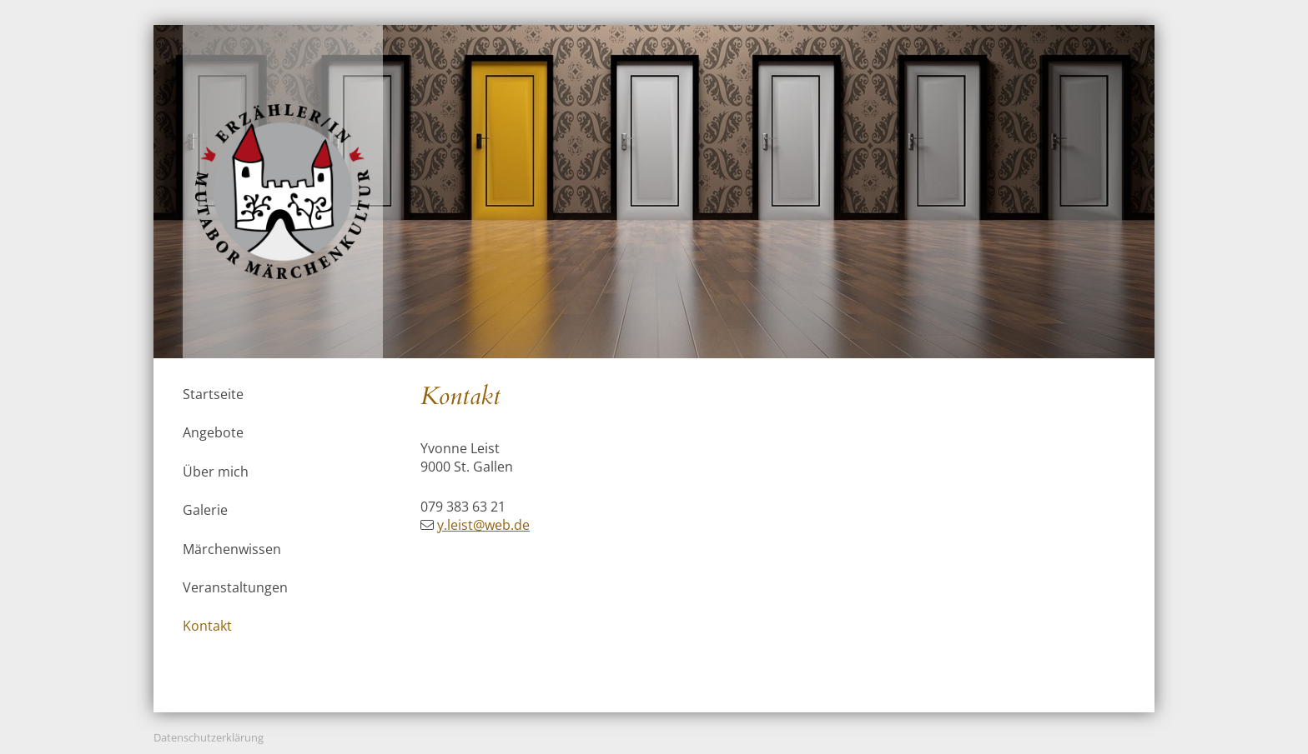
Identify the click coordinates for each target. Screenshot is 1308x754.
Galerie (205, 510)
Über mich (216, 471)
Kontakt (207, 626)
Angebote (213, 432)
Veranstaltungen (235, 587)
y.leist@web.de (483, 525)
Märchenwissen (232, 549)
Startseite (213, 394)
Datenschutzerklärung (208, 737)
